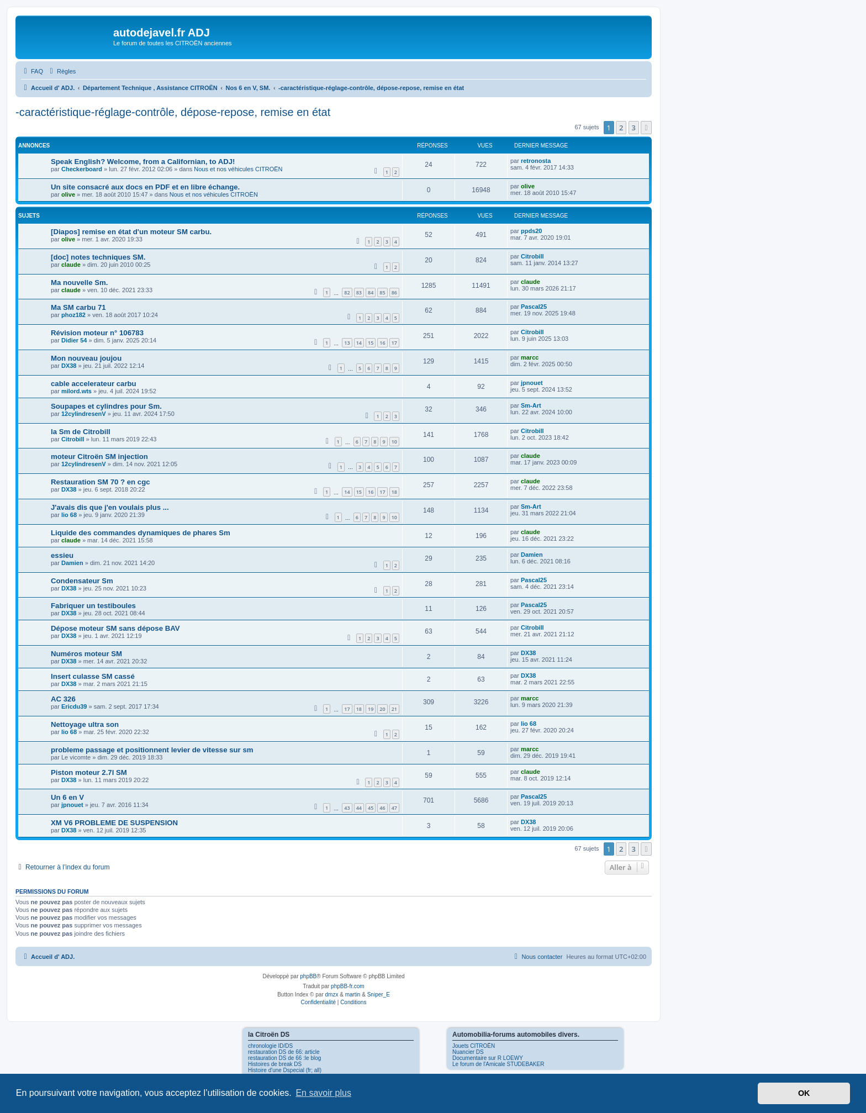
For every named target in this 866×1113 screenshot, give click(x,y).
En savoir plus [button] (323, 1093)
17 (394, 342)
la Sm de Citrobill (80, 432)
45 (370, 807)
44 (359, 807)
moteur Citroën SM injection (99, 456)
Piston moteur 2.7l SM (89, 772)
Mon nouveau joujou (86, 358)
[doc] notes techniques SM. (98, 257)
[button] (646, 127)
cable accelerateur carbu (93, 383)
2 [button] (621, 128)
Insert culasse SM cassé (93, 676)
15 (370, 342)
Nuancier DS (468, 1052)
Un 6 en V (67, 797)
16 (382, 342)
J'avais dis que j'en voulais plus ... (110, 507)
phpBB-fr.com (348, 986)
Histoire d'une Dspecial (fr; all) (284, 1070)
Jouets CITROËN (473, 1046)
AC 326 (63, 699)
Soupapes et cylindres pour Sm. (106, 406)
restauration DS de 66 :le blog (284, 1058)
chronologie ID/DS (270, 1046)
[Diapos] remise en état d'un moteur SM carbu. (131, 232)
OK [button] (804, 1093)
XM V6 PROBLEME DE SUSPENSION (114, 823)
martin (353, 994)
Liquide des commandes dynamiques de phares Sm (140, 533)
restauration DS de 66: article (284, 1052)
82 (347, 292)
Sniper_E (378, 994)
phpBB (308, 976)
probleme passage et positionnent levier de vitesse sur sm (152, 750)
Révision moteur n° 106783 (97, 333)
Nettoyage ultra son (85, 724)
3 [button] (634, 128)
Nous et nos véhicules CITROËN (238, 169)
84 (370, 292)
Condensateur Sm (82, 581)
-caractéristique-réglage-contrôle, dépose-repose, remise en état (172, 112)
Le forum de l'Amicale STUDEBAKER (498, 1064)
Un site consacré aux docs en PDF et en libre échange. (145, 187)
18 (394, 491)
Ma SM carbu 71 (78, 307)
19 (370, 709)
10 (394, 441)
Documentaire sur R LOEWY (487, 1058)
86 (394, 292)
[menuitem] (32, 71)
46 (382, 807)
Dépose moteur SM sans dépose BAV (115, 628)
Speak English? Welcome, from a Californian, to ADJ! (143, 161)
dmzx (332, 994)
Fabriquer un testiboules (93, 606)
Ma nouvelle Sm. (79, 282)
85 (382, 292)
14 (359, 342)
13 (347, 342)
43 (347, 807)
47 (394, 807)
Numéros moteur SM (86, 654)
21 (394, 709)
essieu (62, 555)
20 (382, 709)
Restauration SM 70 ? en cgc (100, 482)
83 (359, 292)
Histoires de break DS (275, 1064)
